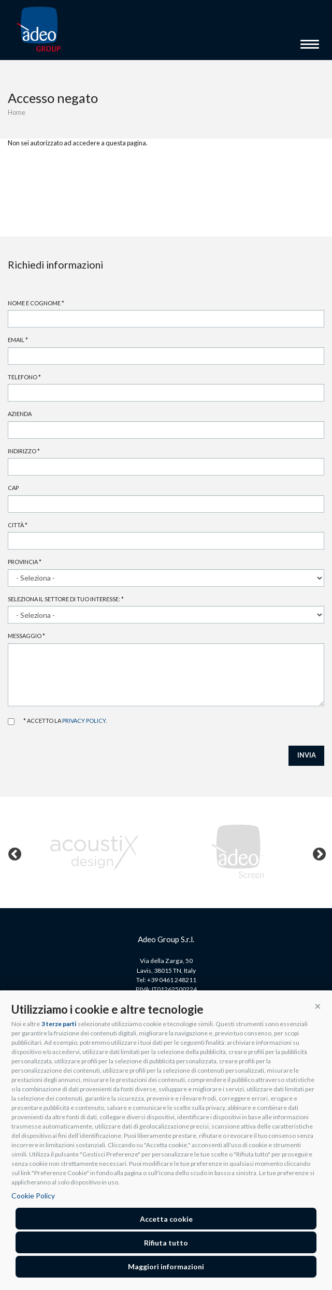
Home (16, 112)
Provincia (24, 561)
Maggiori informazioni (166, 1266)
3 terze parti (58, 1024)
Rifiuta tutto (166, 1242)
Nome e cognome (36, 303)
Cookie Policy (33, 1195)
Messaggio (26, 635)
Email (18, 339)
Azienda (20, 413)
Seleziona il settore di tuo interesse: (66, 599)
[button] (318, 1006)
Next (317, 852)
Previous (12, 852)
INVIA (306, 755)
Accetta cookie (166, 1218)
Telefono (24, 377)
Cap (13, 487)
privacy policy (84, 720)
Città (17, 525)
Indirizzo (24, 451)
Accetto (11, 721)
